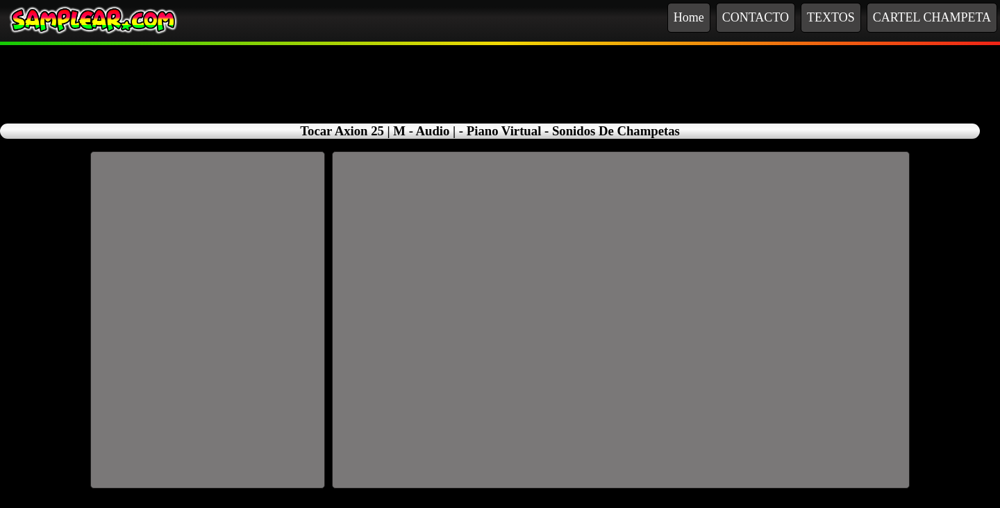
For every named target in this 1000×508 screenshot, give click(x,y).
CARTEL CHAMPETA (932, 17)
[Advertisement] (500, 76)
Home (689, 17)
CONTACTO (755, 17)
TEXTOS (831, 17)
